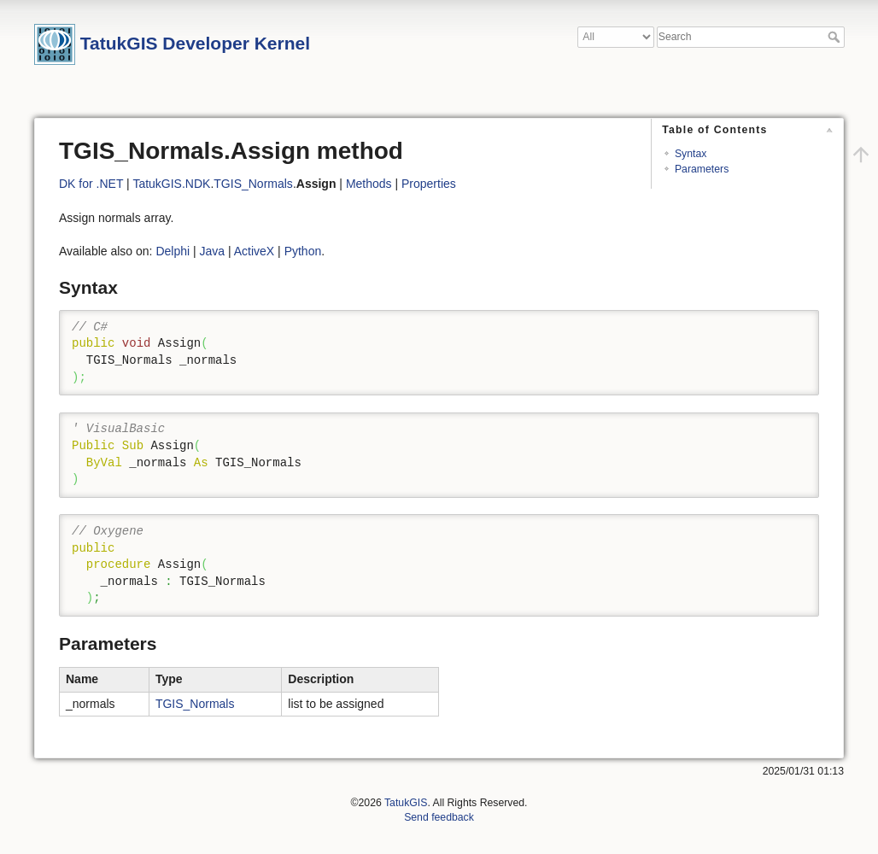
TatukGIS (405, 803)
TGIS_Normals (253, 183)
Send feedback (439, 817)
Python (303, 251)
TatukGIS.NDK (171, 183)
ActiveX (254, 251)
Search (836, 37)
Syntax (690, 154)
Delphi (172, 251)
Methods (369, 183)
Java (212, 251)
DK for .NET (91, 183)
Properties (428, 183)
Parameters (702, 169)
